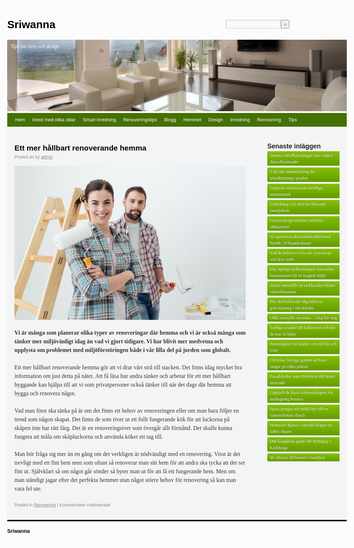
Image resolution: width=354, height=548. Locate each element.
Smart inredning (99, 119)
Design (215, 119)
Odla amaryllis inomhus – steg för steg (303, 317)
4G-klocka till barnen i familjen (297, 457)
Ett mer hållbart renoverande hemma (80, 148)
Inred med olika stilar (53, 119)
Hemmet (192, 119)
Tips (292, 119)
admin (47, 157)
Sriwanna (31, 24)
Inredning (240, 119)
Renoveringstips (140, 119)
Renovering (269, 119)
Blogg (170, 119)
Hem (20, 119)
